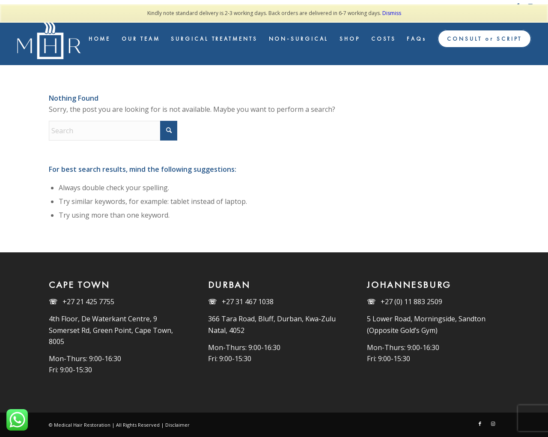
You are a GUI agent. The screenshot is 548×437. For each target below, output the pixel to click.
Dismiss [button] (391, 13)
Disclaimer (177, 425)
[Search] (113, 131)
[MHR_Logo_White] (50, 39)
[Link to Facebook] (480, 423)
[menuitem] (99, 39)
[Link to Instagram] (492, 423)
